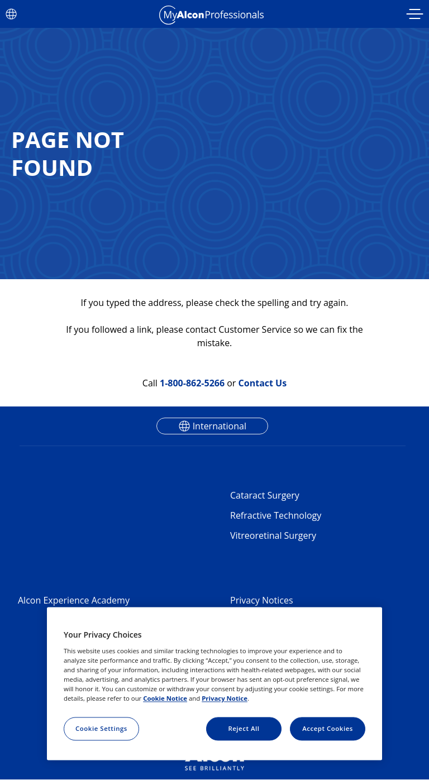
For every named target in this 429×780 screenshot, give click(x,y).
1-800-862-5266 (192, 383)
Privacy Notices (261, 600)
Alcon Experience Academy (74, 600)
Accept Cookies (327, 728)
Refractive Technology (275, 515)
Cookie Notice (165, 698)
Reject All (243, 728)
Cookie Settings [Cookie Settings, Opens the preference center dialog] (101, 728)
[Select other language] (11, 14)
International (219, 426)
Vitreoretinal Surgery (273, 535)
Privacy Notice (224, 698)
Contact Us (263, 383)
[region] (214, 683)
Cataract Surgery (264, 495)
